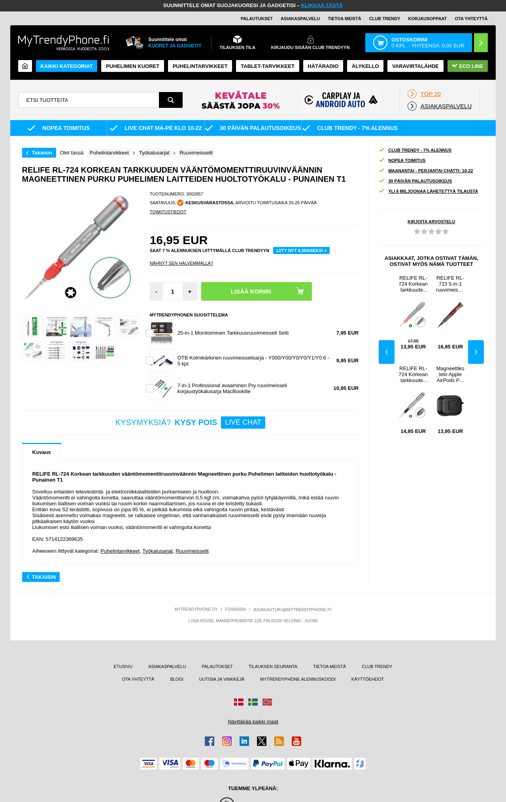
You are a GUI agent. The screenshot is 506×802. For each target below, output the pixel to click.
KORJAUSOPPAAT (427, 18)
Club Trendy (384, 18)
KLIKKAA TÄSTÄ (322, 5)
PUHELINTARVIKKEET (200, 66)
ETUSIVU (122, 666)
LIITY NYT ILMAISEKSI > (301, 250)
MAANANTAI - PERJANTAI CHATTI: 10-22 (426, 170)
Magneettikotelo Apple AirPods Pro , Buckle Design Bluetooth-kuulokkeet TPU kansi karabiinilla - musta (450, 374)
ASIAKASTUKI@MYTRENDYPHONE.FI (292, 609)
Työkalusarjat (157, 551)
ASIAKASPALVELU (300, 18)
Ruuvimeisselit (192, 551)
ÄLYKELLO (365, 66)
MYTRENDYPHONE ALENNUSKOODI (298, 679)
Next (476, 352)
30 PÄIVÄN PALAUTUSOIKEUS (415, 181)
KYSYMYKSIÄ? (190, 422)
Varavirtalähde (415, 66)
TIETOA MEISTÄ (344, 18)
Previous (387, 352)
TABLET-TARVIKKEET (268, 66)
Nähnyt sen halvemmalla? (181, 263)
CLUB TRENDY (377, 666)
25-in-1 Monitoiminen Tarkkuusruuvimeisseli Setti (233, 333)
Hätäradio (323, 66)
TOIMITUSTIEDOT (168, 211)
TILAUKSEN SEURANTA (273, 666)
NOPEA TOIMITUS (402, 160)
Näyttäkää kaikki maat (253, 722)
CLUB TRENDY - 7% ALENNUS (415, 150)
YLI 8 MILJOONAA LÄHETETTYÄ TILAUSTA (428, 191)
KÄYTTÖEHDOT (367, 679)
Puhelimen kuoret (132, 66)
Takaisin (42, 153)
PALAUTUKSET (257, 18)
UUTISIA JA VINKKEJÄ (221, 679)
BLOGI (176, 679)
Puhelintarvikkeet (120, 551)
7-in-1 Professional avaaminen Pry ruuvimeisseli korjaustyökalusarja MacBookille (232, 388)
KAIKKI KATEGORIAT (66, 66)
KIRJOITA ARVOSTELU (431, 221)
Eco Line (467, 66)
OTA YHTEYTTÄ (471, 18)
